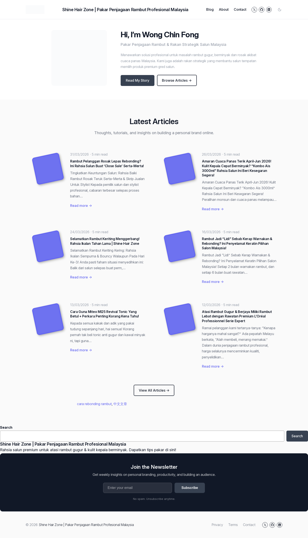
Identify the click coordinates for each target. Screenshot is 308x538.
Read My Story (137, 80)
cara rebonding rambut (94, 404)
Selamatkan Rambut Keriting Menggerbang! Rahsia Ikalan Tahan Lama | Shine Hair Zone (104, 241)
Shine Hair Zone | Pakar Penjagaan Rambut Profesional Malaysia (125, 9)
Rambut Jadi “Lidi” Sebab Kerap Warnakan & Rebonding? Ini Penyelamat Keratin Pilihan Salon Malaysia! (237, 243)
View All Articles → (154, 390)
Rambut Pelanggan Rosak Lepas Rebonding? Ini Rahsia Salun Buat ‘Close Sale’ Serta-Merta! (107, 163)
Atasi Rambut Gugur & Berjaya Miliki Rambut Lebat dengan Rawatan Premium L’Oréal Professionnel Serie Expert (237, 316)
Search (6, 427)
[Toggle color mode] (279, 9)
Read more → (81, 206)
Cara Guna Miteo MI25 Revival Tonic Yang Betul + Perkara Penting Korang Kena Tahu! (104, 314)
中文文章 (120, 404)
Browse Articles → (177, 80)
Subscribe (189, 488)
